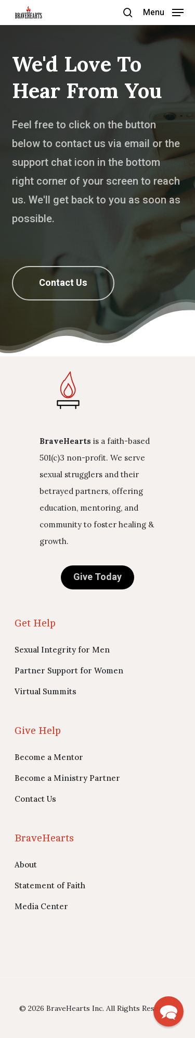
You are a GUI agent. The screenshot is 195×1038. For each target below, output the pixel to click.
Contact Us (35, 799)
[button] (163, 12)
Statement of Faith (50, 885)
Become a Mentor (49, 757)
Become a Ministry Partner (67, 778)
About (26, 865)
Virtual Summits (45, 691)
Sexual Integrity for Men (62, 650)
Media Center (41, 906)
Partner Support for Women (69, 670)
